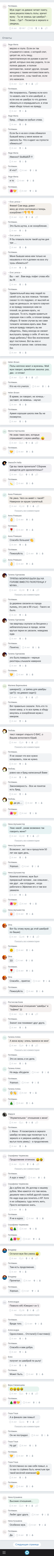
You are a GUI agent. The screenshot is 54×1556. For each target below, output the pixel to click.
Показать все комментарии (27, 511)
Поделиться (46, 28)
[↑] (36, 28)
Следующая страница (27, 1544)
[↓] (41, 28)
